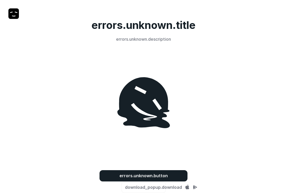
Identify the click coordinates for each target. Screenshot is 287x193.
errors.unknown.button (143, 175)
